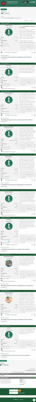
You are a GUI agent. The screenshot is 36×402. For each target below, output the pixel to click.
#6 (34, 189)
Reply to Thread (4, 9)
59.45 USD (16, 80)
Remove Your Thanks (5, 55)
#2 (34, 63)
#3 (34, 91)
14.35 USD (16, 108)
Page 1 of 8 (4, 11)
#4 (34, 124)
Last (8, 13)
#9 (34, 290)
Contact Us (15, 399)
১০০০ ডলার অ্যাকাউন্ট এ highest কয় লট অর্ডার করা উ (11, 18)
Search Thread (32, 20)
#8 (34, 254)
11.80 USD (16, 173)
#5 (34, 154)
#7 (34, 217)
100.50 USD (16, 236)
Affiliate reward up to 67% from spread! (8, 88)
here (24, 49)
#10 (34, 325)
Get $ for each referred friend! (11, 52)
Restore (21, 392)
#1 (34, 23)
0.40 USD (16, 40)
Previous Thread (15, 372)
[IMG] (21, 381)
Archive (21, 399)
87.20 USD (16, 143)
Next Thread (21, 372)
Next (6, 13)
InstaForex (29, 46)
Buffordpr (2, 375)
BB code (21, 379)
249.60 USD (16, 307)
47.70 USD (16, 273)
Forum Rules (22, 384)
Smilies (21, 380)
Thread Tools (26, 20)
